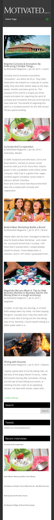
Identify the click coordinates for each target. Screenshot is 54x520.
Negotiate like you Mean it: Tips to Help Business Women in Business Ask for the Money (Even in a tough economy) (26, 293)
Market (18, 153)
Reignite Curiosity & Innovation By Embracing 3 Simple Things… (22, 65)
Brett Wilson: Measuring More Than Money (19, 476)
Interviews (9, 153)
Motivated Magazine (16, 69)
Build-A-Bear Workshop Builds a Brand (24, 227)
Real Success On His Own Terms (15, 496)
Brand (44, 230)
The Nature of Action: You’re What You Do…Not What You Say (26, 486)
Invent (46, 69)
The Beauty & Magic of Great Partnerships (19, 505)
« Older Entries (11, 398)
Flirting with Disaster (15, 361)
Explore (45, 364)
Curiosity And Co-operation (18, 146)
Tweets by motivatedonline (17, 427)
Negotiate (8, 301)
